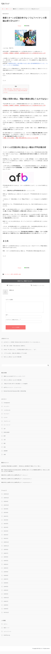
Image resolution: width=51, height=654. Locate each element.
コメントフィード (7, 634)
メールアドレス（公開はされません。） (13, 322)
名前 (6, 317)
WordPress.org (7, 638)
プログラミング (7, 423)
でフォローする (14, 285)
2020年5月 (6, 559)
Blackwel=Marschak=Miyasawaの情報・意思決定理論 (15, 393)
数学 (12, 274)
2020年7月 (6, 556)
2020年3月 (6, 563)
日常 (5, 442)
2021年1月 (6, 541)
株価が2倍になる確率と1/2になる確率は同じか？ (11, 477)
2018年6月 (6, 607)
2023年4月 (6, 504)
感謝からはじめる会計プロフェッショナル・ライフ (14, 379)
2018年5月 (6, 611)
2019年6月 (6, 585)
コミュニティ (6, 409)
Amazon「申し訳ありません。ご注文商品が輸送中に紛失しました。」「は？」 (20, 352)
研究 (5, 449)
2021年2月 (6, 537)
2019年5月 (6, 589)
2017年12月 (6, 615)
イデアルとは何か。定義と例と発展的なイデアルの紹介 (15, 356)
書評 (5, 446)
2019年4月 (6, 593)
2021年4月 (6, 530)
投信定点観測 (6, 435)
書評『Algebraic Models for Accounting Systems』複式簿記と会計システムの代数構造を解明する (21, 472)
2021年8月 (6, 515)
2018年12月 (6, 600)
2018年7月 (6, 604)
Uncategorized (7, 405)
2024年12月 (6, 496)
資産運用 (16, 274)
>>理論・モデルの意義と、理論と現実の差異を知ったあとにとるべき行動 (20, 137)
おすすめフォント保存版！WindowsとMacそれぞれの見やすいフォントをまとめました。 (22, 344)
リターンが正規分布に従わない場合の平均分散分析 (15, 90)
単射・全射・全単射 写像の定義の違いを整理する (14, 348)
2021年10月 (6, 507)
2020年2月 (6, 567)
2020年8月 (6, 552)
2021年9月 (6, 511)
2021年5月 (6, 526)
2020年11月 (6, 548)
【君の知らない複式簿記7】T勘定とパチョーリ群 (29, 468)
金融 (20, 274)
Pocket (19, 25)
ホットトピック (7, 427)
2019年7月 (6, 581)
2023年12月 (6, 500)
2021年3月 (6, 533)
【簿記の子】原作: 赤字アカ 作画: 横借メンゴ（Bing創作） (16, 386)
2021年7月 (6, 519)
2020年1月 (6, 570)
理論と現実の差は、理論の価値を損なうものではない (15, 89)
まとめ (5, 92)
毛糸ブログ (5, 4)
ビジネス (5, 420)
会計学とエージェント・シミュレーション (12, 390)
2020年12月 (6, 544)
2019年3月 (6, 596)
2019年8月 (6, 578)
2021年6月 (6, 522)
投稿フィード (6, 630)
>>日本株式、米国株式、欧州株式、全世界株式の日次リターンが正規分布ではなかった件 (24, 53)
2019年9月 (6, 574)
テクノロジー (7, 274)
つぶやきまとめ (7, 412)
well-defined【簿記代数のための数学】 (9, 468)
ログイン (5, 626)
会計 (5, 431)
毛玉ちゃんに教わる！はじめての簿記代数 (12, 359)
